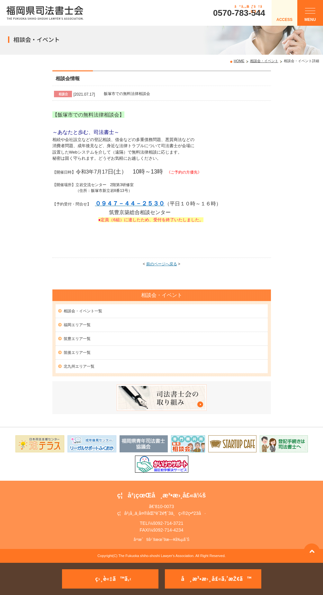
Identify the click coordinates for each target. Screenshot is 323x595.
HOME (239, 61)
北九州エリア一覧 (79, 366)
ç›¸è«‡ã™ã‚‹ (113, 578)
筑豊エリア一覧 (77, 338)
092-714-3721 (169, 523)
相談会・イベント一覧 (83, 311)
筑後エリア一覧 (77, 352)
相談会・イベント (264, 61)
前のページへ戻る (161, 264)
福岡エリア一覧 (77, 325)
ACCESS (284, 19)
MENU (310, 16)
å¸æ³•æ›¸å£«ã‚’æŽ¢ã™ (216, 578)
